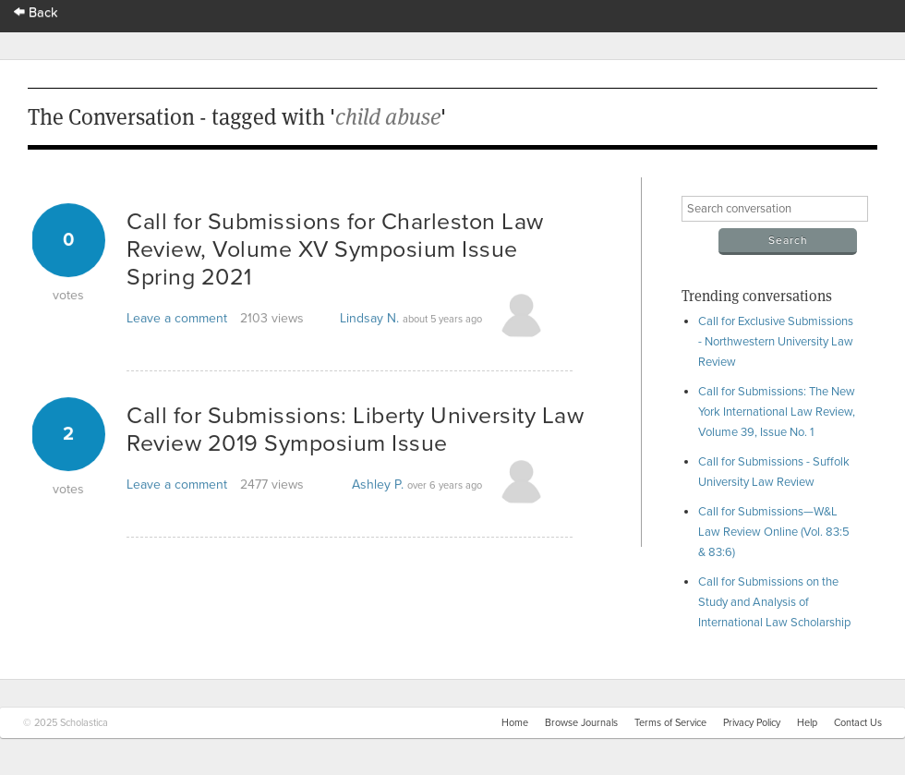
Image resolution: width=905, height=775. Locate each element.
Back (36, 12)
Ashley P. (378, 484)
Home (514, 723)
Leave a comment (177, 318)
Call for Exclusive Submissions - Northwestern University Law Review (775, 341)
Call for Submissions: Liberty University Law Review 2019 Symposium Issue (355, 429)
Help (807, 723)
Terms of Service (670, 723)
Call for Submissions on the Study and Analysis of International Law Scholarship (774, 602)
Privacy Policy (751, 723)
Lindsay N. (369, 318)
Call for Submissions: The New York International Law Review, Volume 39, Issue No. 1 (776, 412)
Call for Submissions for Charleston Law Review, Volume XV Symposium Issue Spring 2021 (335, 249)
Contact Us (858, 723)
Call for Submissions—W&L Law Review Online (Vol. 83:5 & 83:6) (774, 532)
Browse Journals (581, 723)
